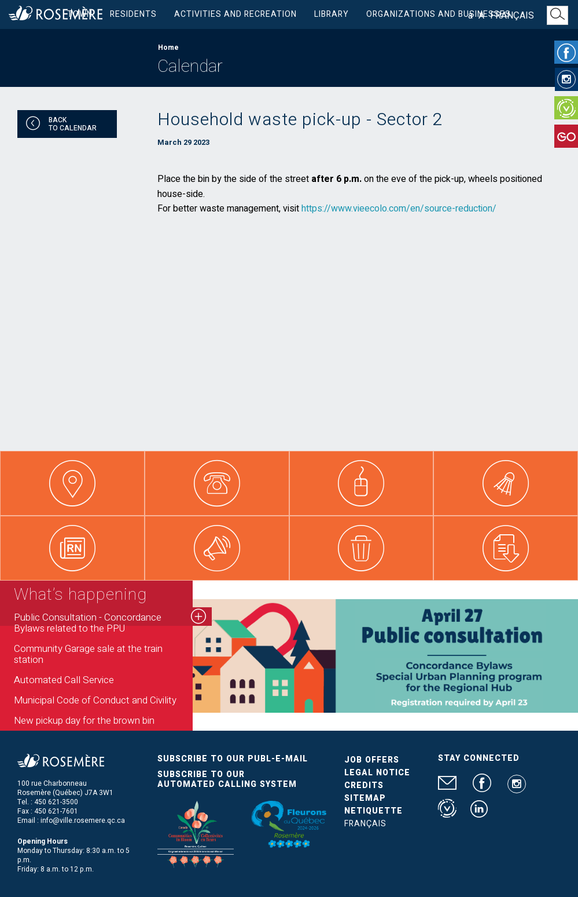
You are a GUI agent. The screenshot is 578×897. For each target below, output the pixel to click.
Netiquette (373, 811)
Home (168, 47)
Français (512, 16)
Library (331, 14)
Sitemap (365, 798)
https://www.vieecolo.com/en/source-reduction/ (398, 209)
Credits (364, 785)
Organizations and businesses (438, 14)
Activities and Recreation (235, 14)
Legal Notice (377, 773)
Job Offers (371, 760)
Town (80, 14)
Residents (133, 14)
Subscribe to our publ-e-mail (232, 759)
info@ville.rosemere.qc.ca (83, 820)
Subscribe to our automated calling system (227, 779)
